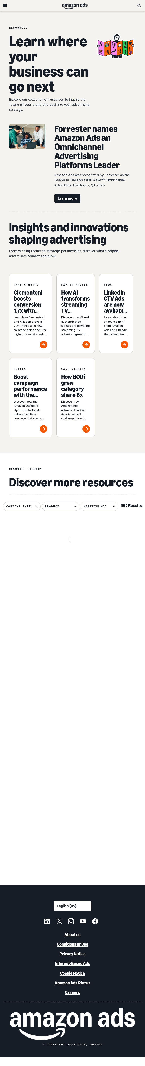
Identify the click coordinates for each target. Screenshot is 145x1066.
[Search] (139, 5)
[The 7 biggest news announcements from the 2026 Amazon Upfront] (27, 649)
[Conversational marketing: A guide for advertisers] (121, 820)
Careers (72, 1001)
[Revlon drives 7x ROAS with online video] (27, 563)
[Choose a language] (72, 915)
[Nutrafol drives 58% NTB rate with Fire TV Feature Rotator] (27, 820)
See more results (72, 874)
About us (72, 943)
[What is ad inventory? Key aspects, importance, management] (121, 563)
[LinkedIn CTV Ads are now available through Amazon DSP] (116, 313)
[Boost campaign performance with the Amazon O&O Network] (30, 397)
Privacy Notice (73, 963)
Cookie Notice (72, 982)
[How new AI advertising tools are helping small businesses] (75, 820)
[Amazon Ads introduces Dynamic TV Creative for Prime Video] (121, 649)
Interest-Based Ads (72, 972)
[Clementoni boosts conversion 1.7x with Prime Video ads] (30, 313)
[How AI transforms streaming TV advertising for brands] (75, 313)
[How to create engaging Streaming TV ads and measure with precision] (75, 563)
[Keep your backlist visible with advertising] (75, 735)
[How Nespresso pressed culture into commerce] (75, 649)
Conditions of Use (72, 953)
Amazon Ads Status (72, 991)
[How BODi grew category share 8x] (75, 397)
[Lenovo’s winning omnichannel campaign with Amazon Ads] (121, 735)
